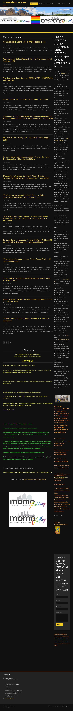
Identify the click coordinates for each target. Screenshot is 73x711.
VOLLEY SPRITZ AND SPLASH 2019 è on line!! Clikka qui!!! (25, 99)
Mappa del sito (58, 706)
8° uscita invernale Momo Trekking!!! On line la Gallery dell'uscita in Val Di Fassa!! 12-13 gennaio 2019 (24, 196)
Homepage (33, 3)
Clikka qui (63, 73)
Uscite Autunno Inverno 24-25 (46, 3)
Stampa (68, 706)
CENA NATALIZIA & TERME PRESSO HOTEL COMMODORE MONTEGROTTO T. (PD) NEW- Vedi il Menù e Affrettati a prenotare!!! (25, 218)
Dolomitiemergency (63, 339)
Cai (67, 335)
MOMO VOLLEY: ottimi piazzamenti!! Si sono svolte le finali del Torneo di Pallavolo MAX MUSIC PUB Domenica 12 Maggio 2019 (28, 117)
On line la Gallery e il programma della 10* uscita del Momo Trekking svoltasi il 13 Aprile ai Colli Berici (26, 158)
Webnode (10, 707)
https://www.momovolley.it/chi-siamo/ (34, 479)
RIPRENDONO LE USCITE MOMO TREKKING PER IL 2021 (25, 42)
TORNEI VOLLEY (61, 3)
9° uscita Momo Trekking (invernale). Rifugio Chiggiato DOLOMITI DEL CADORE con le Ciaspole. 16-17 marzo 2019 (26, 177)
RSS (64, 706)
